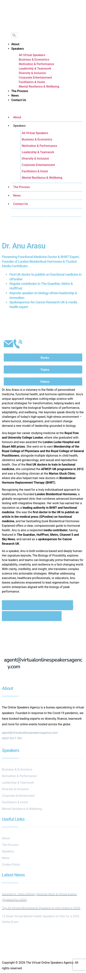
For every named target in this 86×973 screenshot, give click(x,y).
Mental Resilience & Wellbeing (39, 86)
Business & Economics (34, 59)
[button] (43, 109)
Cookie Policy (11, 864)
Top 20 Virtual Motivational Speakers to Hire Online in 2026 (41, 908)
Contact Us (18, 100)
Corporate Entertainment (35, 77)
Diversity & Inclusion (32, 73)
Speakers (17, 48)
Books (45, 357)
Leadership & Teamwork (35, 68)
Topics (44, 369)
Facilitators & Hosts (32, 82)
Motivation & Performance (36, 64)
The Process (19, 91)
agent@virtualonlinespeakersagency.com (43, 663)
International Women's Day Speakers (37, 605)
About (15, 44)
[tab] (43, 357)
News (15, 95)
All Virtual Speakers (32, 55)
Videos (44, 381)
